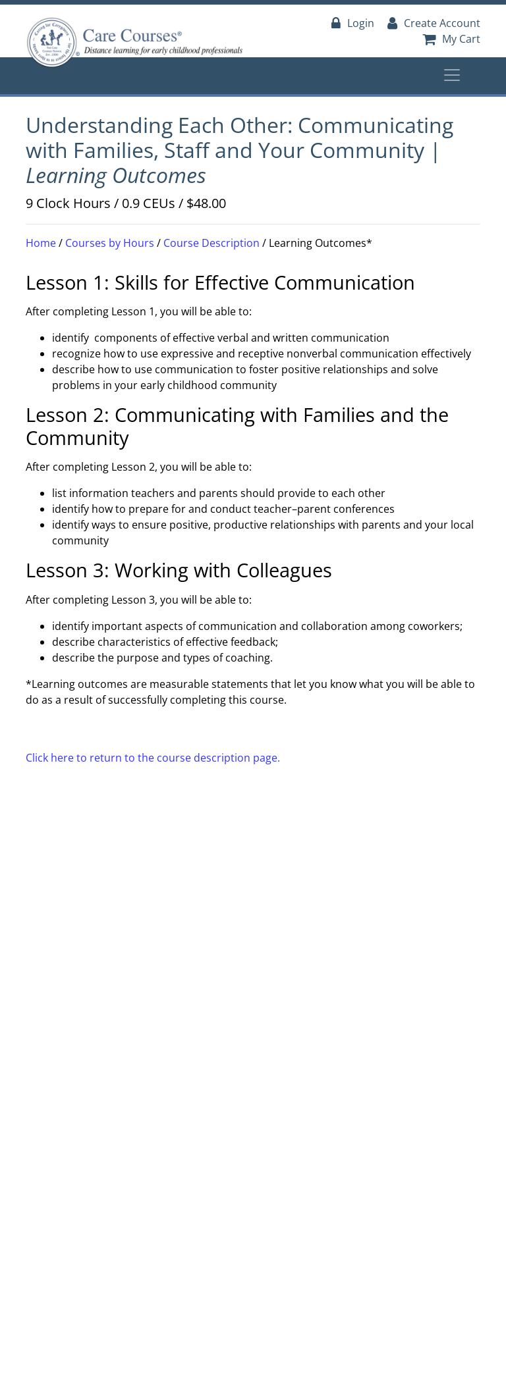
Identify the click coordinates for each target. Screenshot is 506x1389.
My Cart (451, 39)
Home (41, 243)
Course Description (211, 243)
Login (352, 23)
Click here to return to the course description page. (153, 757)
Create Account (433, 23)
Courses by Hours (109, 243)
